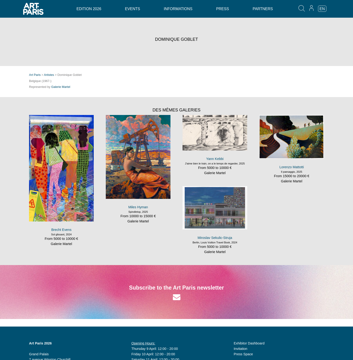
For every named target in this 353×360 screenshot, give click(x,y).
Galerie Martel (60, 87)
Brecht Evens (61, 230)
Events (132, 9)
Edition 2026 (89, 9)
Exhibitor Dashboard (249, 343)
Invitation (240, 349)
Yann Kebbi (214, 159)
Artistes (49, 75)
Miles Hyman (138, 207)
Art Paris (35, 75)
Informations (178, 9)
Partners (263, 9)
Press (222, 9)
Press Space (243, 354)
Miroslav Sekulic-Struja (215, 238)
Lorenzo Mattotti (291, 167)
